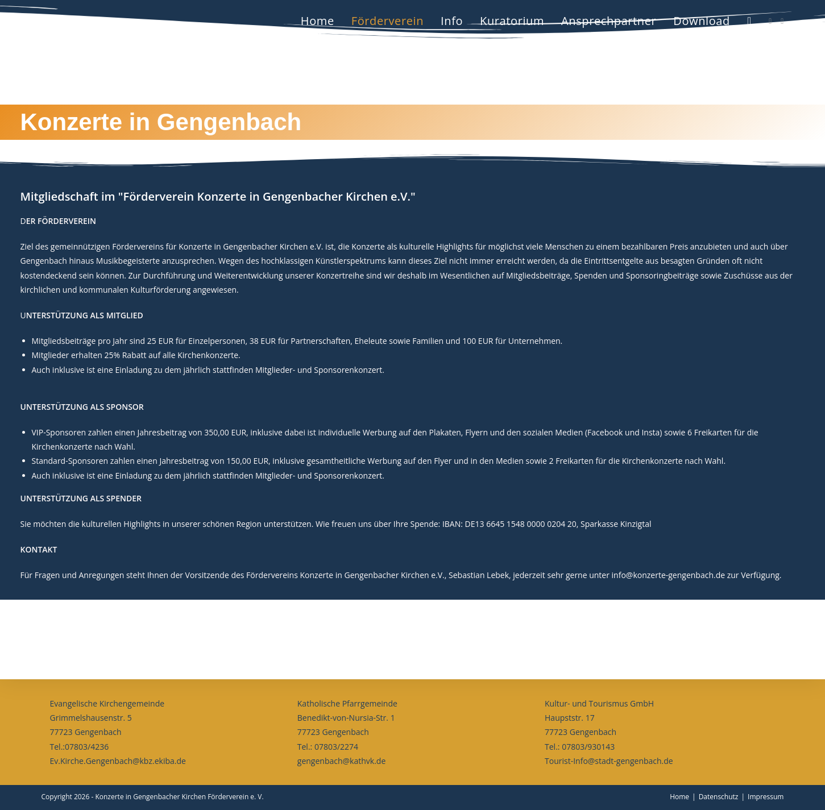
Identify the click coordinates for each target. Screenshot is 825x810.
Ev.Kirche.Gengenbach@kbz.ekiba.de (118, 760)
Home (679, 796)
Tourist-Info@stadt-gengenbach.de (609, 760)
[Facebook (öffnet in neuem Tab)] (770, 21)
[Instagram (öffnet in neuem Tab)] (782, 21)
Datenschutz (719, 796)
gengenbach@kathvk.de (341, 760)
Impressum (765, 796)
